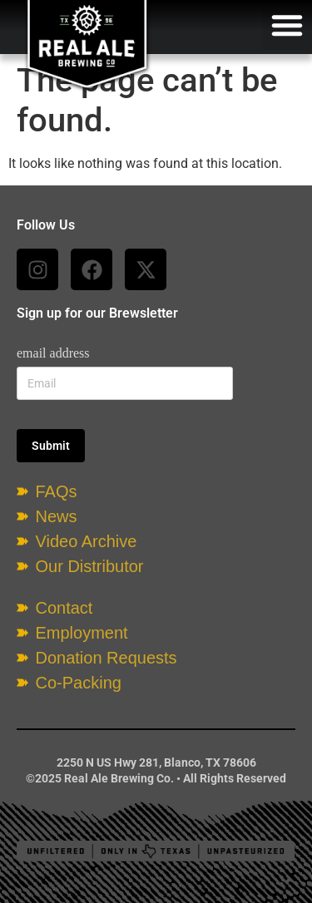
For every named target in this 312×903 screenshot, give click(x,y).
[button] (287, 25)
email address (53, 353)
